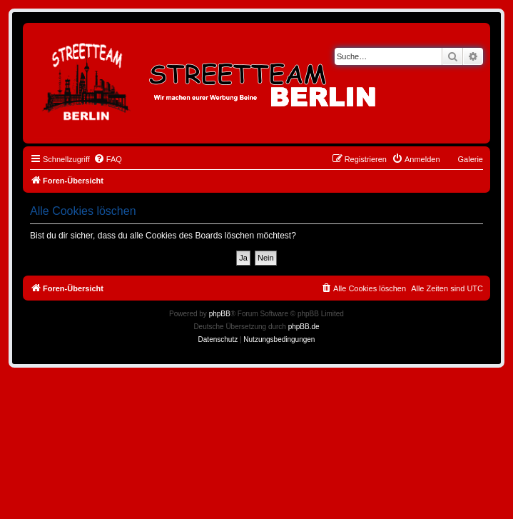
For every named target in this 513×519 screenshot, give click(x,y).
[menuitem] (107, 159)
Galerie (470, 159)
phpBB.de (304, 327)
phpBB (219, 314)
